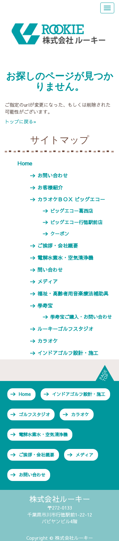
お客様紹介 (50, 187)
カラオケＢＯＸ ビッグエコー (71, 199)
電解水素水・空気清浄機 (65, 257)
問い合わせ (50, 269)
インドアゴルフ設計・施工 (67, 352)
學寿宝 (45, 305)
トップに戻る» (20, 121)
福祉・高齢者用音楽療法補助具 (73, 293)
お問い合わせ (52, 175)
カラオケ (47, 340)
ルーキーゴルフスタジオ (65, 328)
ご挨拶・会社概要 (57, 245)
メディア (47, 281)
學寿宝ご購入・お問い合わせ (81, 317)
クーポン (59, 233)
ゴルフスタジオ (34, 414)
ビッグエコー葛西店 (71, 211)
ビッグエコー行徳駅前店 (76, 222)
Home (24, 163)
